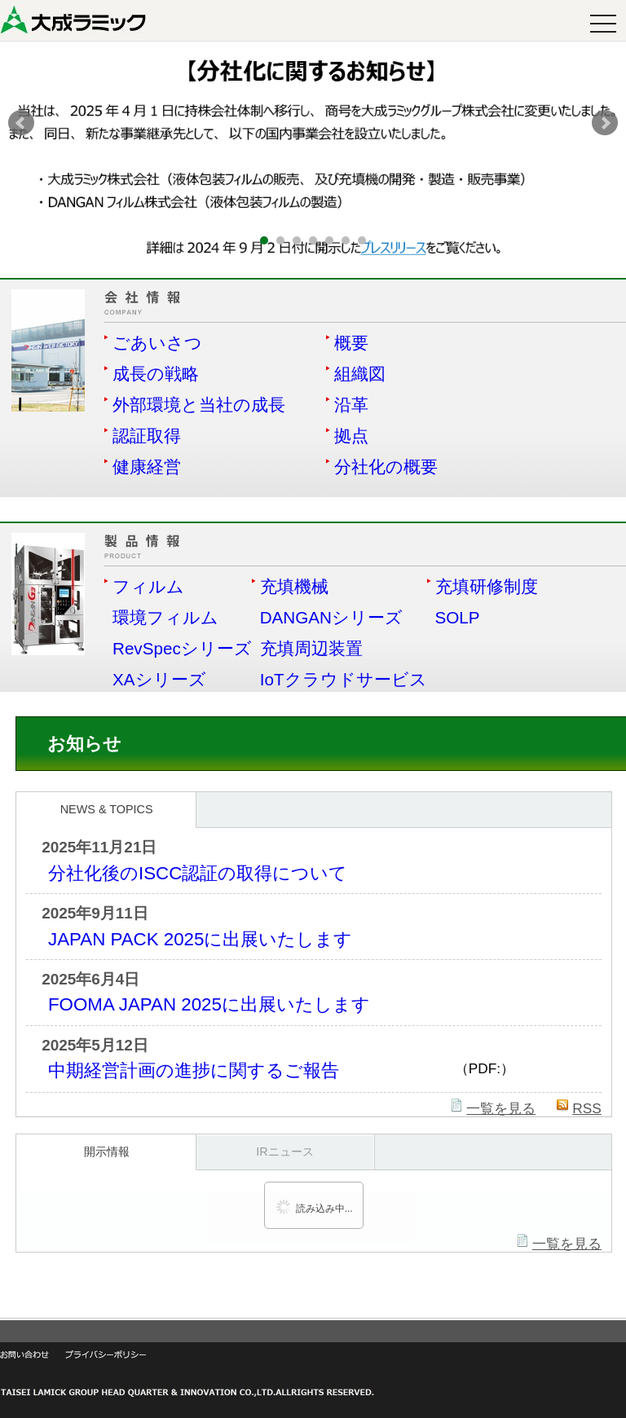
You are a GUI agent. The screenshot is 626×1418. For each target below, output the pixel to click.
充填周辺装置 (311, 648)
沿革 (351, 404)
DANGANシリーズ (331, 617)
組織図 (360, 373)
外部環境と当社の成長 (198, 404)
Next (605, 123)
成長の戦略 (155, 373)
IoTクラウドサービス (343, 679)
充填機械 (294, 586)
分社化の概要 (386, 466)
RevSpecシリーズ (182, 648)
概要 (351, 342)
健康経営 (146, 466)
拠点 (351, 435)
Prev (21, 123)
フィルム (148, 586)
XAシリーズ (159, 679)
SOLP (457, 617)
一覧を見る (501, 1108)
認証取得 (146, 435)
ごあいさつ (157, 342)
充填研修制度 (486, 586)
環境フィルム (165, 617)
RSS (587, 1108)
